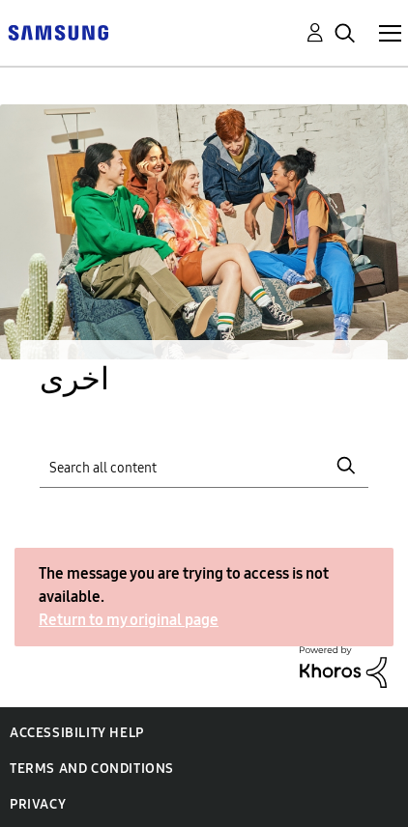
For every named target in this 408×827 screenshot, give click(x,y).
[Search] (204, 465)
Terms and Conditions (92, 768)
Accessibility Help (77, 733)
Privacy (38, 804)
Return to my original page (129, 620)
